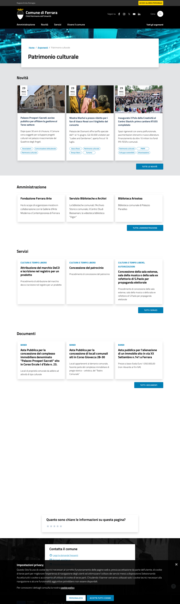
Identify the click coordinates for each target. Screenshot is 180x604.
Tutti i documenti (148, 385)
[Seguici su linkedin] (138, 14)
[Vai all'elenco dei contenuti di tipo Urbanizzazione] (143, 152)
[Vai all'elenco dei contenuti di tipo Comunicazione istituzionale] (45, 148)
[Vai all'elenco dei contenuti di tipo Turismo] (89, 152)
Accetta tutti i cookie (100, 598)
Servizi (57, 24)
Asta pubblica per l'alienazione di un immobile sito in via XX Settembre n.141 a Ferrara (137, 353)
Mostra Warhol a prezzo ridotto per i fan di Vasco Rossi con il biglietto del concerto (88, 121)
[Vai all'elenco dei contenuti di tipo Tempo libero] (75, 152)
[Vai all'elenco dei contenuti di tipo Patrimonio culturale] (29, 152)
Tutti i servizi (150, 310)
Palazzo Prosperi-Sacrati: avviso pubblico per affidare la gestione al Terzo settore (38, 121)
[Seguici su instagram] (123, 14)
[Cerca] (160, 14)
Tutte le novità (149, 166)
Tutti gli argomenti (154, 24)
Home (31, 47)
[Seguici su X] (128, 14)
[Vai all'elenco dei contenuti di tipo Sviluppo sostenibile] (127, 152)
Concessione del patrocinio (86, 267)
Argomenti (43, 47)
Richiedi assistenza (59, 559)
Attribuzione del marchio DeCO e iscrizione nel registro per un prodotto (40, 271)
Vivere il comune (76, 24)
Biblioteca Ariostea (130, 198)
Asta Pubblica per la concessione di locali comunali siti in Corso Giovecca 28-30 (88, 353)
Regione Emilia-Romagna (26, 3)
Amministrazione (26, 24)
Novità (44, 24)
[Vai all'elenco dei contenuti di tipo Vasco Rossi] (75, 148)
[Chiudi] (176, 564)
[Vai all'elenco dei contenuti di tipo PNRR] (143, 148)
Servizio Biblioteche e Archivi (87, 198)
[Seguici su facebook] (118, 14)
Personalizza (76, 598)
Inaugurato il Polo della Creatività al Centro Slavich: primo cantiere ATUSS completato (138, 121)
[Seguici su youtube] (133, 14)
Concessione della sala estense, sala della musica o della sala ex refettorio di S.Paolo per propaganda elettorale (138, 276)
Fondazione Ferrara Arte (36, 198)
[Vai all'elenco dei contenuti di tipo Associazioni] (26, 148)
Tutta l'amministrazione (145, 227)
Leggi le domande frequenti (63, 555)
